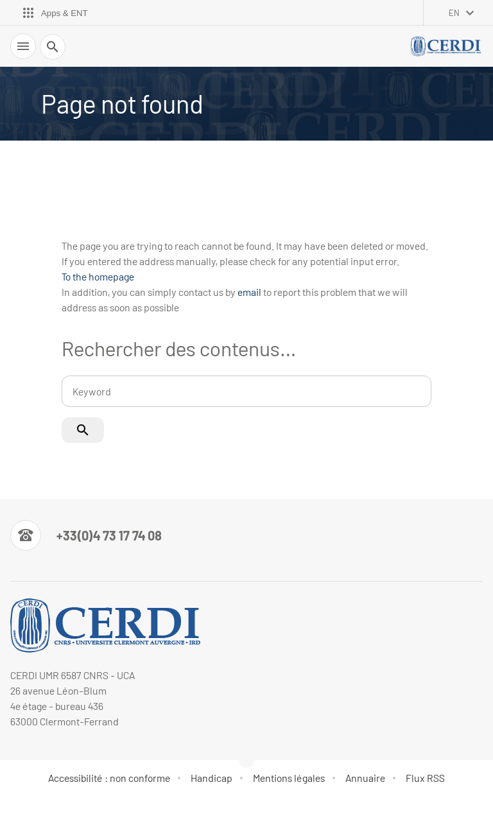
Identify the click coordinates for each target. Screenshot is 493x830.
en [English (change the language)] (454, 13)
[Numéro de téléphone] (86, 535)
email (249, 292)
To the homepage (98, 276)
